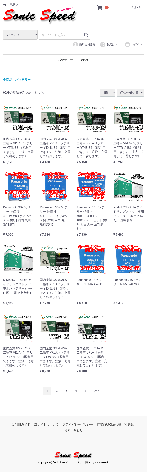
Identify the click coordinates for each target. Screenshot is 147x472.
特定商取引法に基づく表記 (115, 424)
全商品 (7, 80)
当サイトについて (46, 424)
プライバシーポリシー (77, 424)
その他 (84, 60)
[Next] (97, 391)
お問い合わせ (73, 430)
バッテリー (65, 60)
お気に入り (110, 44)
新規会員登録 (84, 44)
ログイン (133, 44)
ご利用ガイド (21, 424)
